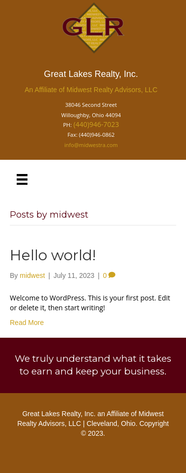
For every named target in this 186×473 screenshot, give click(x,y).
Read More (27, 322)
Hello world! (53, 255)
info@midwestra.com (91, 145)
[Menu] (22, 179)
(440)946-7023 (96, 124)
